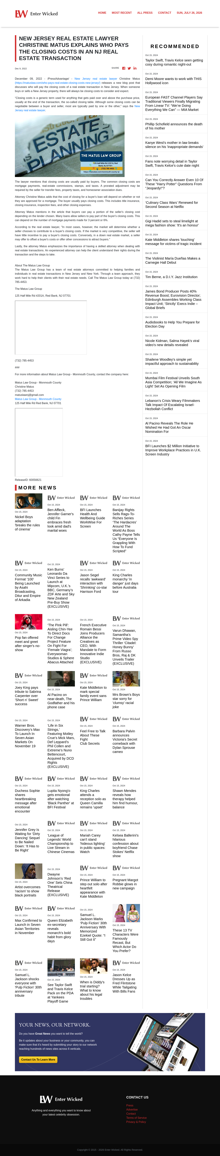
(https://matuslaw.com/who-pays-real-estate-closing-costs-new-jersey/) (57, 82)
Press (129, 1105)
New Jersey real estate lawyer (96, 78)
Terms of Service (136, 1117)
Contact (131, 1113)
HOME (102, 12)
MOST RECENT (122, 12)
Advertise (132, 1109)
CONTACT (164, 12)
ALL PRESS (145, 12)
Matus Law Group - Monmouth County (38, 399)
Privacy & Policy (136, 1121)
